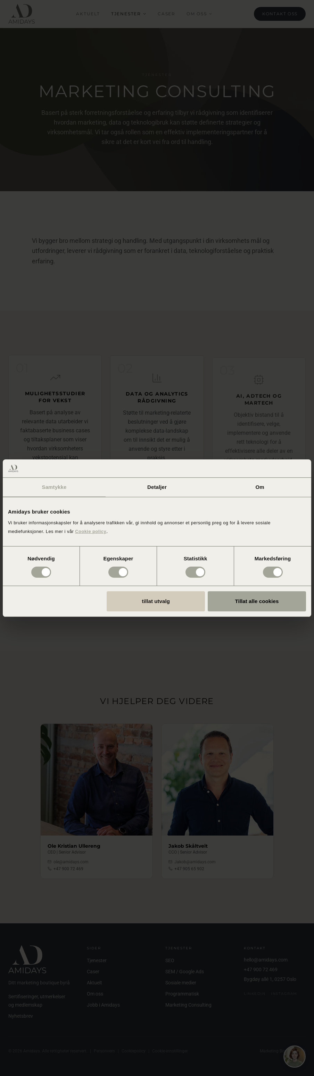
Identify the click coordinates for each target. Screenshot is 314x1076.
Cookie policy (90, 531)
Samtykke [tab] (54, 487)
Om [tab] (259, 487)
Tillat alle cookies (257, 601)
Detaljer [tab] (157, 487)
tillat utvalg (156, 601)
